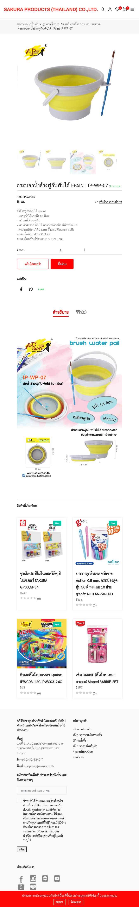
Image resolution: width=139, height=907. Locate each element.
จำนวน (21, 249)
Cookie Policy (108, 895)
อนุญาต (59, 901)
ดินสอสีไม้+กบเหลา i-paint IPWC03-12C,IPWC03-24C (41, 678)
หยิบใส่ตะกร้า (33, 264)
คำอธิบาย (61, 312)
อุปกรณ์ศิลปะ (50, 24)
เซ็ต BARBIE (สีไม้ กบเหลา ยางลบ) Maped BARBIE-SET (97, 678)
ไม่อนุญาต (76, 901)
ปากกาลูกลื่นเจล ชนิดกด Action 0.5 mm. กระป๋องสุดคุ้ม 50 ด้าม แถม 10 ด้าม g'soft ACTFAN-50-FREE (97, 583)
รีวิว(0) (81, 312)
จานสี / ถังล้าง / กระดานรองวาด (81, 24)
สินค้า (35, 24)
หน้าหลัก (22, 24)
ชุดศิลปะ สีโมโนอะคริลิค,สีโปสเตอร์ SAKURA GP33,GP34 (40, 580)
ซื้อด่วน (62, 264)
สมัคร (22, 849)
